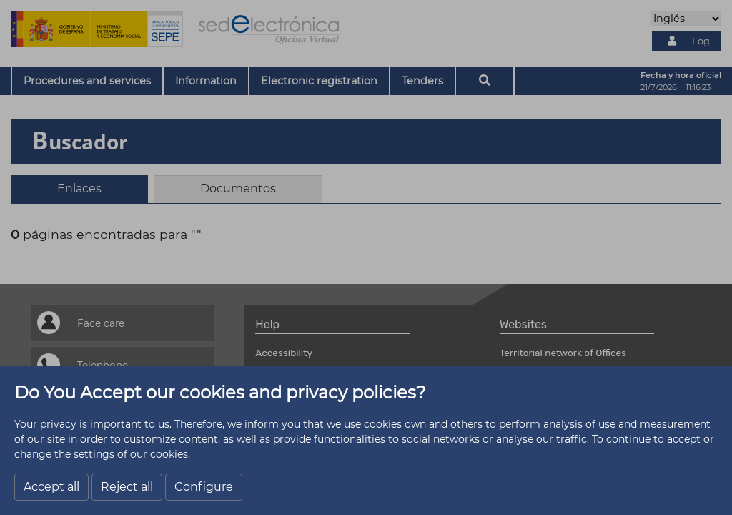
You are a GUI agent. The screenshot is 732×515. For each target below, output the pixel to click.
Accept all (51, 487)
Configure (203, 487)
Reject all (127, 487)
